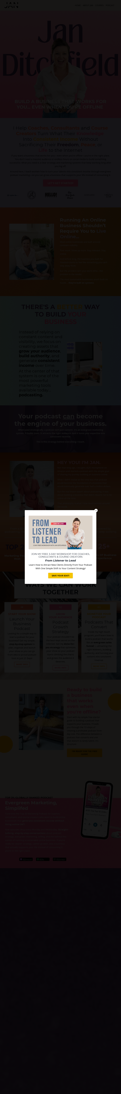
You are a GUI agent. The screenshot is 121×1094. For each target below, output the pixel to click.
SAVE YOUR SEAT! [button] (60, 575)
